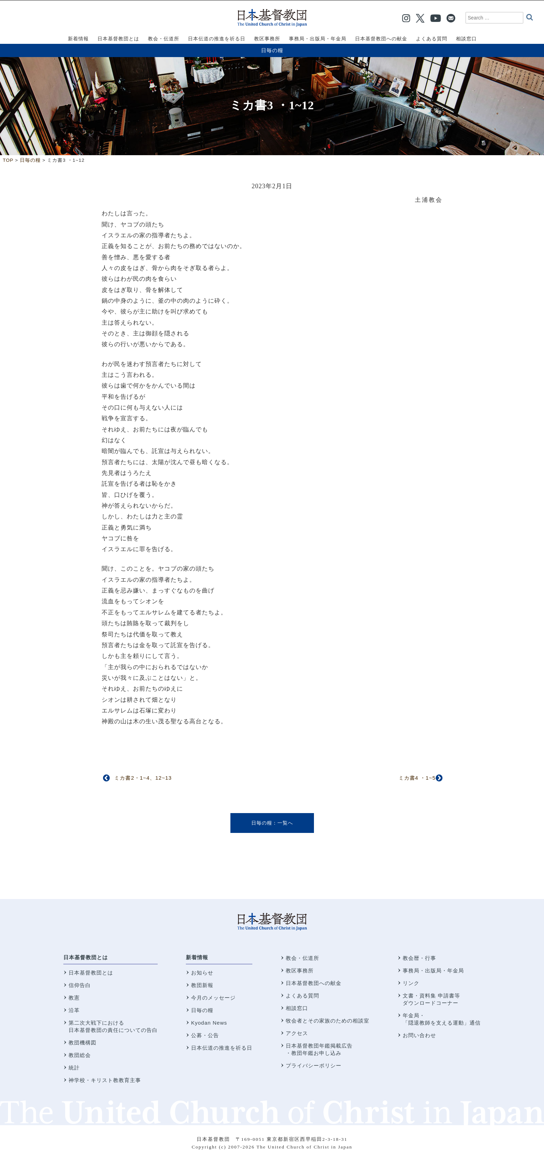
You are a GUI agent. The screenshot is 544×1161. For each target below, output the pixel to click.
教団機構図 (82, 1042)
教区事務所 (300, 970)
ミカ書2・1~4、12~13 (143, 778)
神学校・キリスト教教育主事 (105, 1080)
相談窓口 (297, 1008)
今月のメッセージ (213, 998)
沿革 (74, 1010)
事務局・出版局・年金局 (433, 970)
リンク (411, 983)
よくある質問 (302, 996)
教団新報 (202, 985)
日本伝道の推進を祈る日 (221, 1048)
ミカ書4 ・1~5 (417, 778)
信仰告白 (80, 985)
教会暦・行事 (419, 958)
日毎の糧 (272, 50)
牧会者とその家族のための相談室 (327, 1021)
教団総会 (80, 1055)
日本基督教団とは (85, 957)
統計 (74, 1068)
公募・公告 (205, 1035)
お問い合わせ (419, 1035)
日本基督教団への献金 (313, 983)
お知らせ (202, 973)
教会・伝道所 (302, 958)
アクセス (297, 1033)
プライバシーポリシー (313, 1065)
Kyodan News (209, 1023)
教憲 (74, 998)
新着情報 (197, 957)
